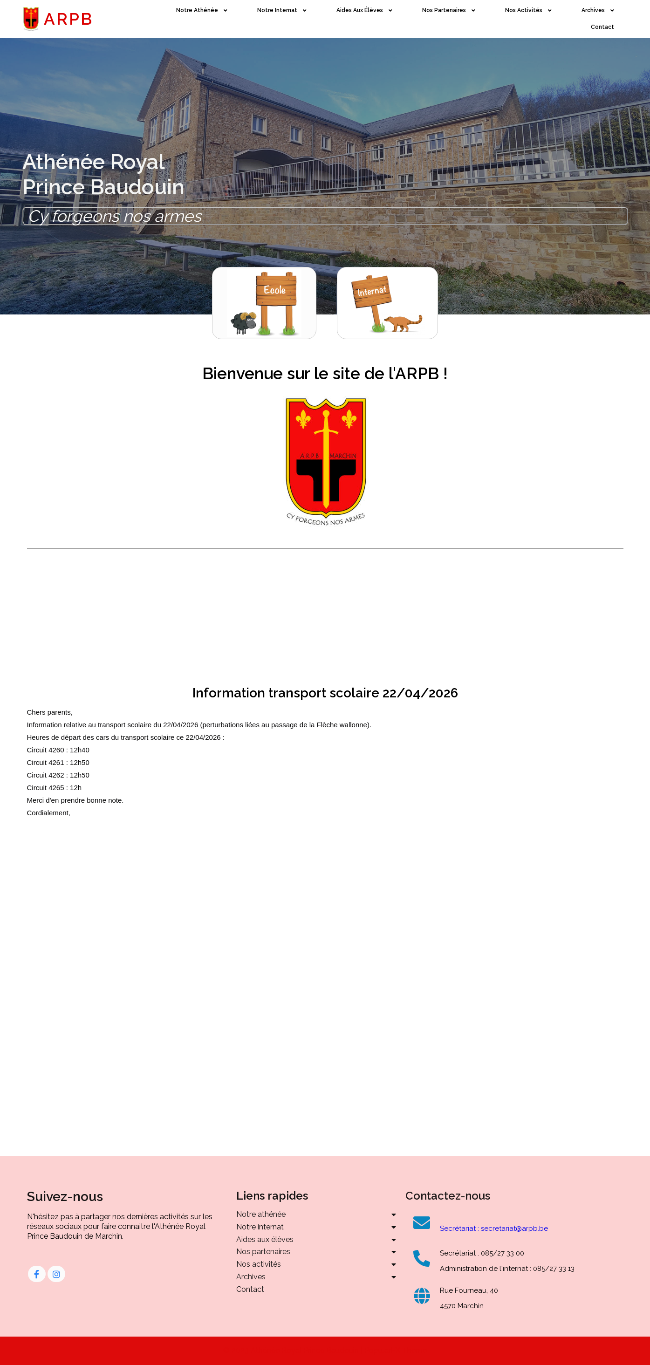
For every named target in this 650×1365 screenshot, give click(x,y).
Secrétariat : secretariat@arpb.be (494, 1228)
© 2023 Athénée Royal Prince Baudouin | (293, 1350)
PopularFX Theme (395, 1350)
